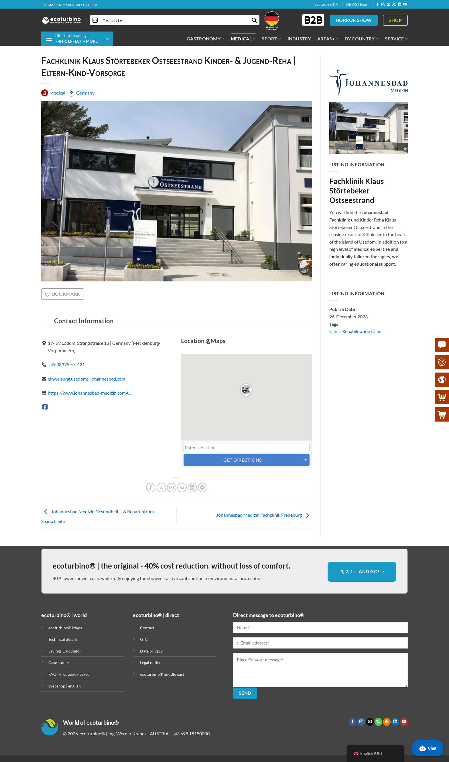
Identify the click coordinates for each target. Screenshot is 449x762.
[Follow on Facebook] (377, 5)
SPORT (271, 39)
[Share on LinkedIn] (192, 487)
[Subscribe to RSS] (394, 5)
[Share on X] (161, 487)
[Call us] (378, 722)
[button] (77, 39)
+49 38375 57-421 (66, 364)
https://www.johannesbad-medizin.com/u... (90, 392)
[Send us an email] (388, 5)
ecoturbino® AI (327, 4)
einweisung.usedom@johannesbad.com (86, 378)
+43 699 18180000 (191, 733)
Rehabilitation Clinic (362, 331)
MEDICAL (243, 39)
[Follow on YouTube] (405, 5)
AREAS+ (327, 39)
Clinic (334, 331)
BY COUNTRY (362, 39)
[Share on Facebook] (150, 487)
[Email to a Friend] (171, 487)
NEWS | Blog (356, 4)
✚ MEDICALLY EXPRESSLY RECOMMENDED (77, 4)
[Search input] (175, 20)
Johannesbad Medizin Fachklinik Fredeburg (264, 515)
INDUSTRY (299, 38)
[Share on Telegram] (202, 487)
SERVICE (396, 39)
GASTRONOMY (205, 39)
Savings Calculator (64, 651)
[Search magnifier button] (254, 20)
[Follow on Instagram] (383, 5)
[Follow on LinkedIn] (399, 5)
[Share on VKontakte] (182, 487)
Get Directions (242, 460)
